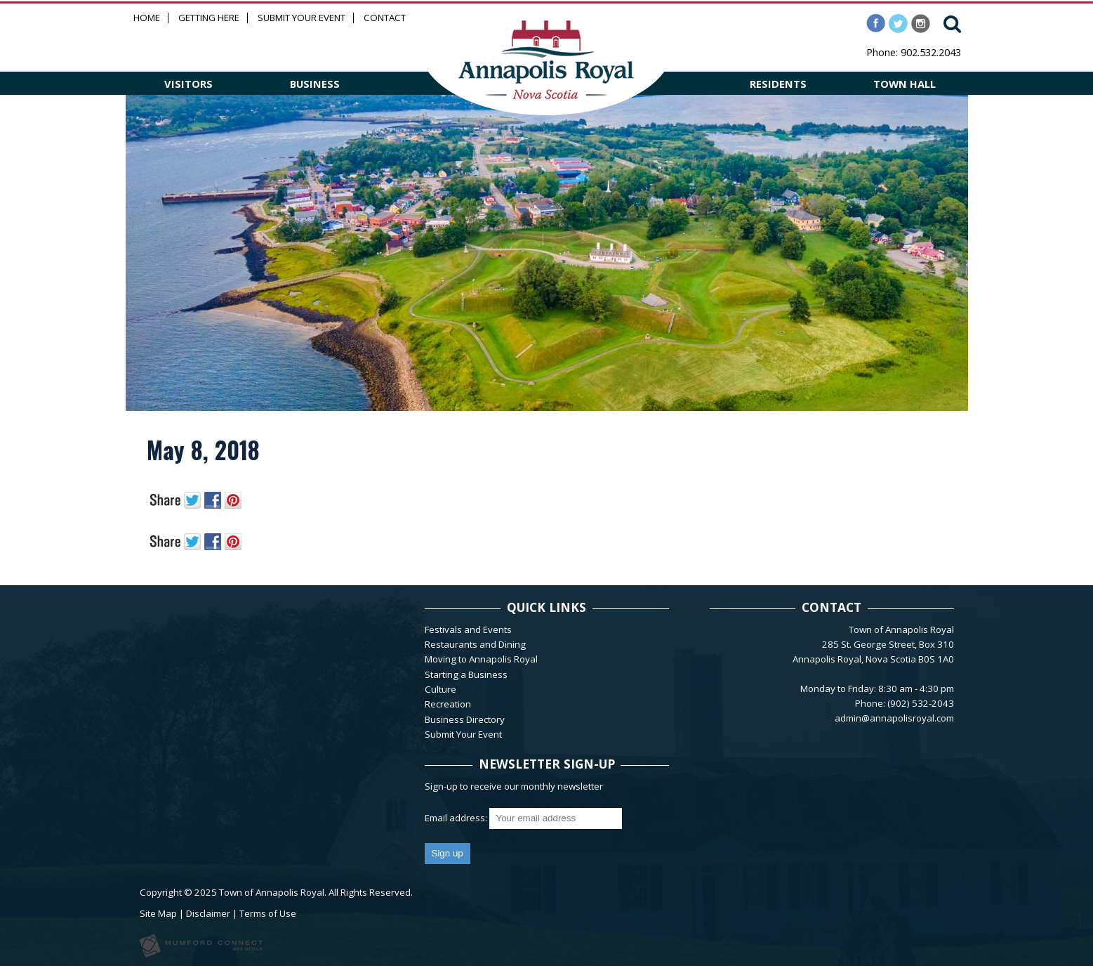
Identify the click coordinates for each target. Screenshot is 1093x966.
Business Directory (465, 719)
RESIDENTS (778, 84)
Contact (385, 17)
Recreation (448, 704)
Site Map (158, 913)
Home (146, 17)
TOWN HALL (904, 84)
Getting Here (208, 17)
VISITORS (188, 84)
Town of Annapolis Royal (271, 892)
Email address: (457, 817)
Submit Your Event (301, 17)
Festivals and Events (468, 629)
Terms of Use (267, 913)
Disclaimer (208, 913)
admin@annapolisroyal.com (894, 718)
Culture (440, 689)
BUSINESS (315, 84)
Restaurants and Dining (475, 644)
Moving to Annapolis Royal (481, 659)
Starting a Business (466, 674)
